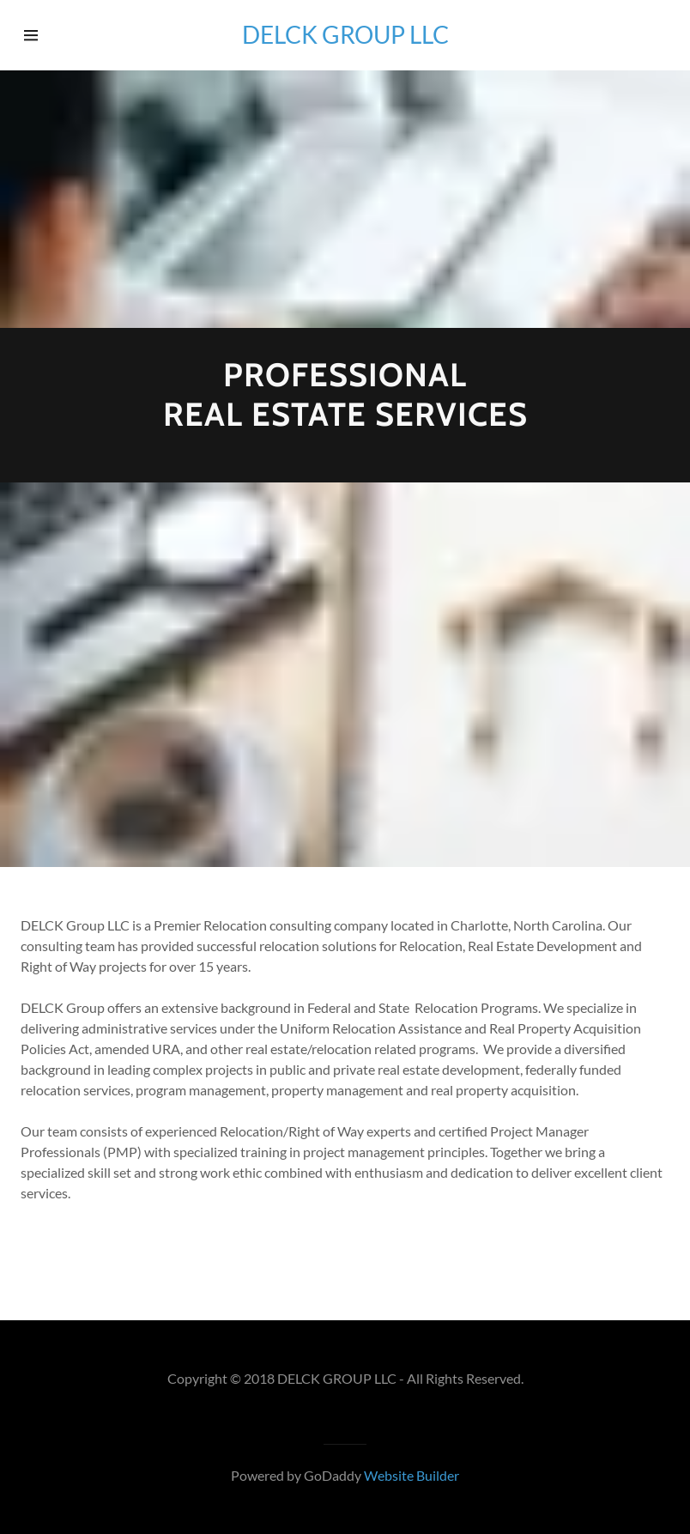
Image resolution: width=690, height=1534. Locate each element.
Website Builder (411, 1475)
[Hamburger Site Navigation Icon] (52, 35)
